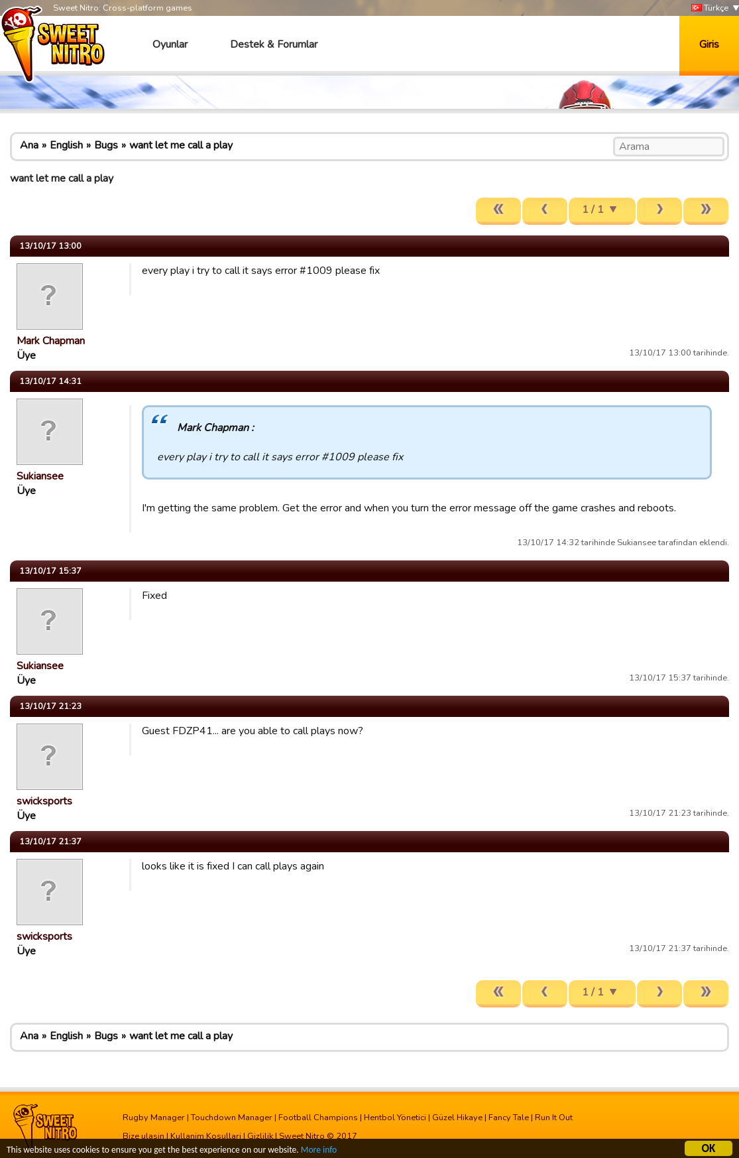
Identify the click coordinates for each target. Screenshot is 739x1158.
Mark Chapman (51, 341)
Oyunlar (170, 44)
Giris (709, 44)
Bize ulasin (143, 1136)
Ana (29, 145)
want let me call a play (181, 145)
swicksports (44, 801)
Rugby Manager (154, 1118)
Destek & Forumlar (273, 44)
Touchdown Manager (231, 1118)
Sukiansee (40, 476)
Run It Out (554, 1118)
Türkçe (709, 8)
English (66, 145)
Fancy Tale (508, 1118)
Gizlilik (260, 1136)
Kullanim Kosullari (205, 1136)
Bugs (106, 145)
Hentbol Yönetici (395, 1118)
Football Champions (318, 1118)
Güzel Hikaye (457, 1118)
